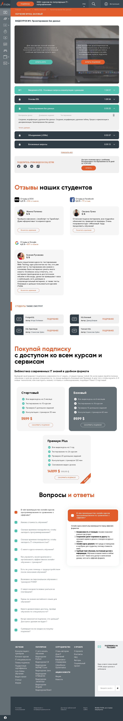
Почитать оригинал (28, 230)
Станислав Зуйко (37, 332)
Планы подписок (22, 663)
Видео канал (20, 677)
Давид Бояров (91, 321)
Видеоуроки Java (43, 671)
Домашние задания (46, 115)
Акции (58, 676)
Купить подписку (93, 62)
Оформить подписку (41, 425)
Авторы (77, 660)
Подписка (25, 4)
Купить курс (40, 62)
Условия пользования (20, 708)
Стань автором (62, 651)
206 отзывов (33, 201)
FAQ (76, 657)
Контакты (78, 654)
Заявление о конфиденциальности (42, 708)
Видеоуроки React (43, 690)
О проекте (78, 651)
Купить (89, 168)
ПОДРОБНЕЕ (52, 319)
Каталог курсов (22, 657)
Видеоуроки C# (42, 662)
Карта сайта (85, 708)
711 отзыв (86, 201)
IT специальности (23, 660)
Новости (59, 679)
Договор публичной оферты (68, 708)
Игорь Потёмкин (37, 321)
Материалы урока (25, 115)
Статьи (18, 680)
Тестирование (66, 115)
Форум (18, 683)
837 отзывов (32, 245)
